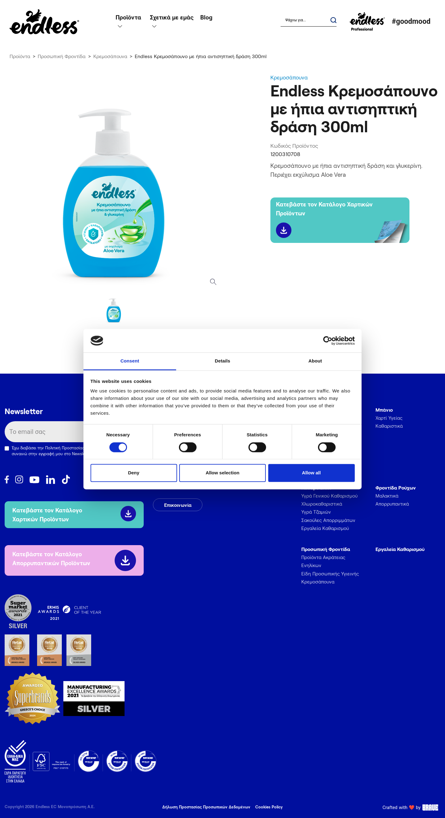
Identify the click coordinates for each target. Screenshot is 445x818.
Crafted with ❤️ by (411, 807)
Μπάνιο (384, 410)
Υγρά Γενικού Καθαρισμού (329, 495)
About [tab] (315, 361)
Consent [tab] (130, 361)
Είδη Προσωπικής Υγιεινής (330, 573)
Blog (206, 17)
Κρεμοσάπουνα (110, 56)
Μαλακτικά (386, 495)
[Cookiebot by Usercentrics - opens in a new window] (328, 340)
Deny (133, 473)
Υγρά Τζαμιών (316, 512)
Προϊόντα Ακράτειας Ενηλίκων (323, 561)
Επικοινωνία (178, 505)
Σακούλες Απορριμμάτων (328, 520)
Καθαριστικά (389, 426)
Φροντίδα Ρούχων (395, 487)
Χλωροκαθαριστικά (321, 503)
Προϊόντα (20, 56)
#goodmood (411, 21)
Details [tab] (222, 361)
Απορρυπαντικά (392, 503)
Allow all (311, 473)
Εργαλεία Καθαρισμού (325, 528)
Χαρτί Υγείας (388, 418)
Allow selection (222, 473)
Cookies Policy (269, 806)
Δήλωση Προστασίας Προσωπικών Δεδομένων (206, 806)
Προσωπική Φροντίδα (62, 56)
